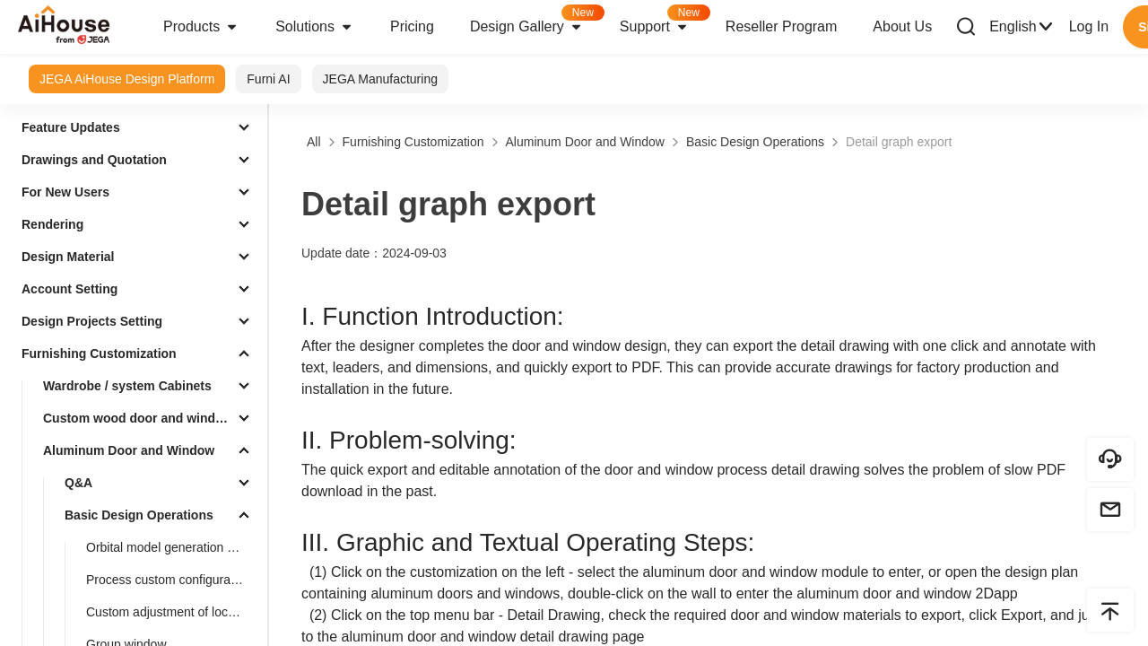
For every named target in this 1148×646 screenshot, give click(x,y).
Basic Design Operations (139, 515)
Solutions (314, 27)
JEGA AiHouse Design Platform (126, 79)
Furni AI (268, 79)
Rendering (52, 224)
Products (201, 27)
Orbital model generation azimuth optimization (173, 547)
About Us (902, 26)
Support (664, 21)
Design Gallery (536, 21)
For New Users (65, 192)
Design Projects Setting (92, 321)
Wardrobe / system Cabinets (127, 386)
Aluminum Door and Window (128, 450)
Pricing (412, 26)
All (314, 142)
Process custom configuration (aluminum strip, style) (173, 579)
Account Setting (69, 289)
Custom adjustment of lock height (173, 612)
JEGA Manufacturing (380, 79)
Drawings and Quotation (94, 160)
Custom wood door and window (137, 418)
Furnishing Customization (99, 353)
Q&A (78, 483)
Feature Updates (71, 127)
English (1021, 26)
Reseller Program (781, 26)
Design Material (68, 256)
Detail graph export (899, 142)
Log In (1089, 26)
